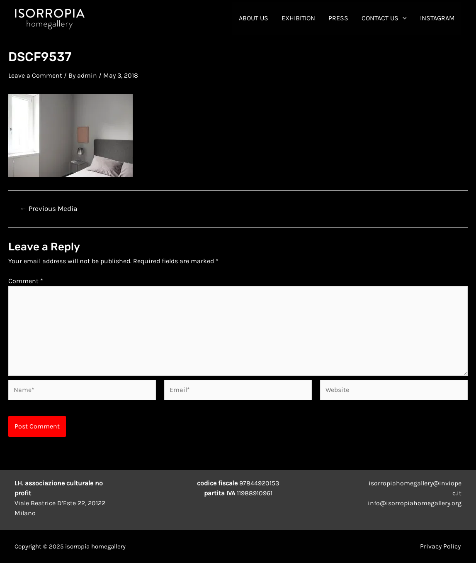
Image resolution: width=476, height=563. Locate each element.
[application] (402, 18)
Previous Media (48, 208)
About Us (253, 18)
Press (338, 18)
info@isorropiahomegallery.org (414, 503)
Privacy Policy (441, 546)
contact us (384, 18)
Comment (25, 280)
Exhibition (298, 18)
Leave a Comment (35, 75)
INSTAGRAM (437, 18)
